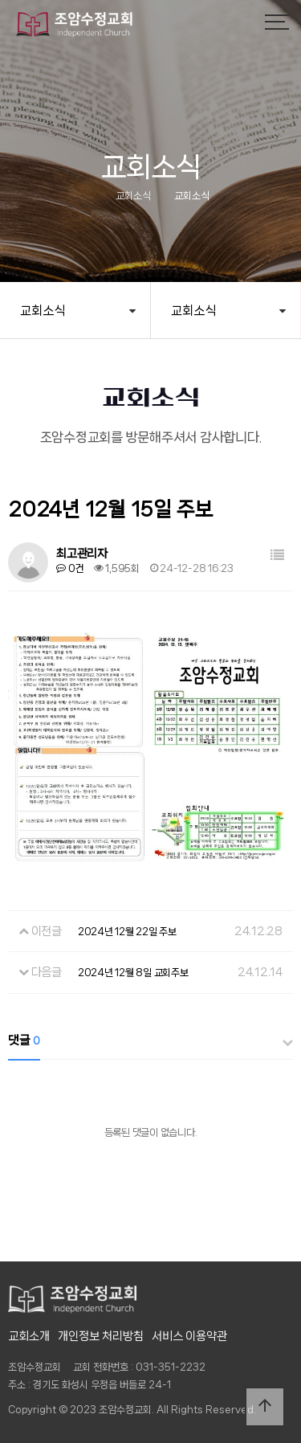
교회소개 (29, 1336)
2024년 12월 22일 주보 (127, 931)
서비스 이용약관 (189, 1336)
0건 (69, 568)
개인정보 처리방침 (101, 1336)
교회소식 (42, 310)
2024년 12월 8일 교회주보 (133, 972)
